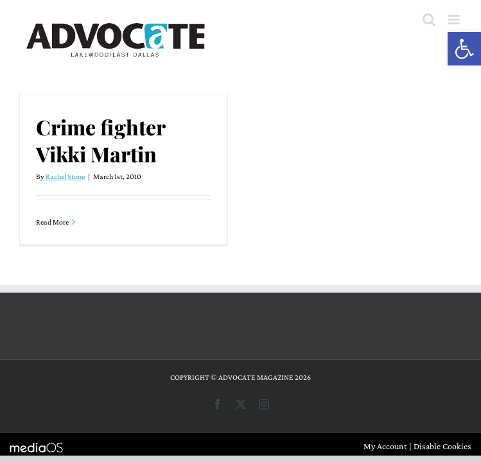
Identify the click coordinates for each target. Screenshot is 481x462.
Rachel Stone (65, 176)
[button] (464, 48)
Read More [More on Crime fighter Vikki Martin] (52, 222)
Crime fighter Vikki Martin (100, 140)
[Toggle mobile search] (429, 19)
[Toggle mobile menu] (455, 19)
